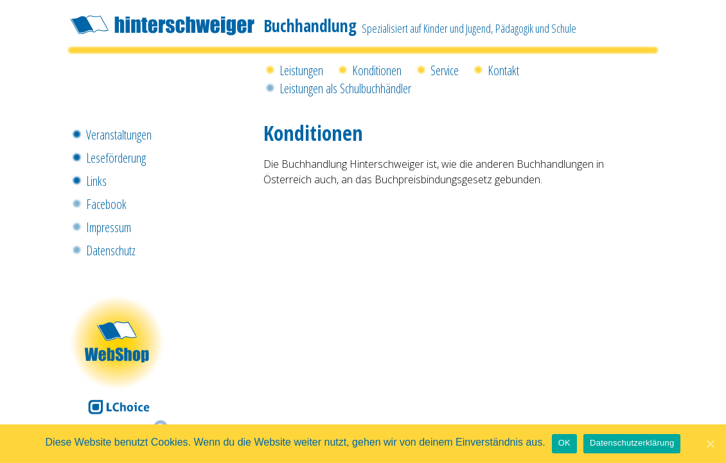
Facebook (106, 204)
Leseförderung (116, 158)
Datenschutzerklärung (632, 443)
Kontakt (503, 70)
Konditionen (377, 70)
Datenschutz (111, 250)
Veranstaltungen (119, 134)
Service (444, 70)
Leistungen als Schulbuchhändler (345, 88)
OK (564, 443)
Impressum (108, 227)
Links (96, 181)
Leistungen (301, 70)
